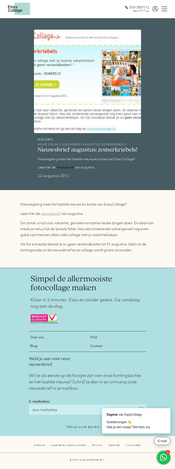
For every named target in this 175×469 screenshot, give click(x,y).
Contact (96, 345)
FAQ (93, 337)
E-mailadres (39, 401)
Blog (33, 345)
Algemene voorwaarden (69, 445)
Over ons (37, 337)
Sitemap (39, 445)
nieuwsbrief (65, 167)
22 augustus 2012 (53, 175)
